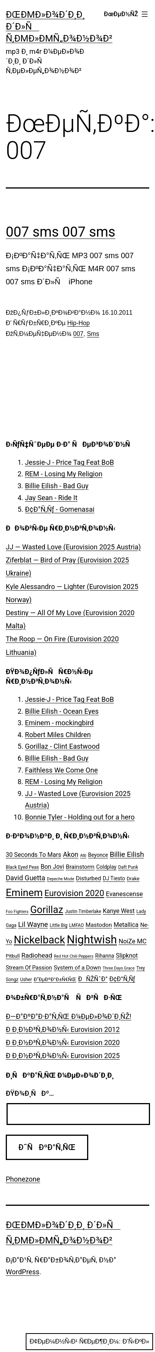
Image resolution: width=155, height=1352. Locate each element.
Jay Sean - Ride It (51, 498)
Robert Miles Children (58, 735)
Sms (93, 333)
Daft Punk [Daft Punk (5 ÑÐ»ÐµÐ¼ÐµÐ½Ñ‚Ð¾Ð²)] (128, 867)
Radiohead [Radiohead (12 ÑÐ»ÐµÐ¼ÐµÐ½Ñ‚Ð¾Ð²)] (36, 955)
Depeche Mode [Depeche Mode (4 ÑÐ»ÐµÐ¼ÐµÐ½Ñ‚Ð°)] (60, 878)
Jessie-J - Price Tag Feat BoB (69, 462)
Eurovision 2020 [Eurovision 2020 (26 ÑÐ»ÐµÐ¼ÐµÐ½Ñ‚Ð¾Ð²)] (74, 893)
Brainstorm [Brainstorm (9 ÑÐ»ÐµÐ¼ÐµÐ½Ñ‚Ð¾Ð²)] (80, 866)
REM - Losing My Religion (63, 474)
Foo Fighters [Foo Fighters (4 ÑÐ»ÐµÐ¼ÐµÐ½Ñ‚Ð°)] (17, 911)
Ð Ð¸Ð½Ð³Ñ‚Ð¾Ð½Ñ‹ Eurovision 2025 (63, 1056)
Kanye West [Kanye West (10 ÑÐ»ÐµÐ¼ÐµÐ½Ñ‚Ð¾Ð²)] (119, 911)
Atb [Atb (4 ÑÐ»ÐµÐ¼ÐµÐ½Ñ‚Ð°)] (83, 855)
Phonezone (23, 1179)
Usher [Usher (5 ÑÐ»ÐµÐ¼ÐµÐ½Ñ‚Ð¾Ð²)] (26, 979)
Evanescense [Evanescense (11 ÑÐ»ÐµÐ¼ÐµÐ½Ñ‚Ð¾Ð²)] (124, 894)
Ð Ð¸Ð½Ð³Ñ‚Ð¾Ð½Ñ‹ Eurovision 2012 (63, 1029)
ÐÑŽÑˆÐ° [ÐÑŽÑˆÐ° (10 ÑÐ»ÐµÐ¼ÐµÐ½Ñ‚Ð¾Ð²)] (92, 979)
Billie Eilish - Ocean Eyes (62, 711)
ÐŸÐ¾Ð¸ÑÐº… (30, 1093)
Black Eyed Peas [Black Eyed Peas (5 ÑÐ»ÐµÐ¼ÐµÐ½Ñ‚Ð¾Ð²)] (22, 867)
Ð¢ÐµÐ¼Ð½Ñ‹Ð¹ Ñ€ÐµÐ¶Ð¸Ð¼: (89, 1341)
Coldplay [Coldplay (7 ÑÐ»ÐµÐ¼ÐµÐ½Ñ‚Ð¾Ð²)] (106, 867)
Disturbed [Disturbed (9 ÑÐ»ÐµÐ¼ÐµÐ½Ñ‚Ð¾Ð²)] (88, 878)
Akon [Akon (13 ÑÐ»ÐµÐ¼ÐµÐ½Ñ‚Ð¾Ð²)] (70, 854)
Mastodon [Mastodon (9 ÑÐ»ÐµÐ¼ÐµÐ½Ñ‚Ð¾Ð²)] (99, 924)
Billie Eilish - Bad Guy (57, 486)
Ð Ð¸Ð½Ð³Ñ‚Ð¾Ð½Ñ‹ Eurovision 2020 (63, 1042)
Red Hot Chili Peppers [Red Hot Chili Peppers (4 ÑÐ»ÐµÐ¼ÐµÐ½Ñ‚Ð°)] (74, 956)
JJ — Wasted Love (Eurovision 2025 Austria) (73, 547)
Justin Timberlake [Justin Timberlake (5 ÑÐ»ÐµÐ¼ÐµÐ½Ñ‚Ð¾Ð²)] (83, 911)
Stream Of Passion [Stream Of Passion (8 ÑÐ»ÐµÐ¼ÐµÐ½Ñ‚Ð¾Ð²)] (29, 968)
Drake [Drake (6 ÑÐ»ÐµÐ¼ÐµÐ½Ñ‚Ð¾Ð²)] (133, 878)
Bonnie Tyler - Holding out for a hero (80, 817)
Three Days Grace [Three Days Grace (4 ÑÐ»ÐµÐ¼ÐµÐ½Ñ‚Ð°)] (119, 968)
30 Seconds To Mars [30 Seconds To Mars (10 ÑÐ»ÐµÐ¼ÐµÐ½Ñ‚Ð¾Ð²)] (33, 854)
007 (78, 333)
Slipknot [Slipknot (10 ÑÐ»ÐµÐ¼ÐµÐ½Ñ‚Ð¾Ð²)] (127, 955)
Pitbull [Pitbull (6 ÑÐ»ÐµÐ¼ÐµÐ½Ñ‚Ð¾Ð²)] (13, 956)
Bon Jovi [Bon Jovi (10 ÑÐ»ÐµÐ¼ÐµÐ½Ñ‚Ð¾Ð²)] (52, 866)
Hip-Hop (78, 323)
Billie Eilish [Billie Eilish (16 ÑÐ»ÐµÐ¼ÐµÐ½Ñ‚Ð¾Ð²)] (127, 854)
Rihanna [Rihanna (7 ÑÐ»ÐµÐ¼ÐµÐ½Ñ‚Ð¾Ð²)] (104, 956)
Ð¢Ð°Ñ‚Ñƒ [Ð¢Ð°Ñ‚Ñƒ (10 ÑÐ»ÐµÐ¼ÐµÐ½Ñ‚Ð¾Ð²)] (122, 979)
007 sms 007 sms (60, 232)
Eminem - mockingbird (59, 723)
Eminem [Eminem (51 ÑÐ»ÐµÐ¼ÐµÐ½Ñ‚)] (24, 892)
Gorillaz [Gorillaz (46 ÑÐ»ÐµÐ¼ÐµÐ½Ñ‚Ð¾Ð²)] (46, 909)
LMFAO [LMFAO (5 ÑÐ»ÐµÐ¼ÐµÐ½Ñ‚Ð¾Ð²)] (76, 925)
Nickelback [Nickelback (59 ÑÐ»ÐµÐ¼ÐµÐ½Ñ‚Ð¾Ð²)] (39, 940)
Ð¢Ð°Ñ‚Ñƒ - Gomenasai (59, 509)
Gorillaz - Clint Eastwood (62, 746)
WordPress (22, 1272)
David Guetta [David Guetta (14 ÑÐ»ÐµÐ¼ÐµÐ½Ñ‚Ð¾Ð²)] (25, 878)
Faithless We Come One (61, 770)
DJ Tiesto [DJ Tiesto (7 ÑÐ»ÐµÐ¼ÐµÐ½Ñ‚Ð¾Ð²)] (114, 878)
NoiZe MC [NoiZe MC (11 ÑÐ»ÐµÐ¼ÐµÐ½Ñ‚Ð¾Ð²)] (133, 941)
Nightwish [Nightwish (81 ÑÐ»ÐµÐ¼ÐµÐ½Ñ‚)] (92, 939)
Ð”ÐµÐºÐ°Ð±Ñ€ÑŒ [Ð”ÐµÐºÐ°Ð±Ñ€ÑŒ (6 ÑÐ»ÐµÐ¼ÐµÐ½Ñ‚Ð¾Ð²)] (55, 979)
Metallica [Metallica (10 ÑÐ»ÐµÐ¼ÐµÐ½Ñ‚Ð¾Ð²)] (126, 924)
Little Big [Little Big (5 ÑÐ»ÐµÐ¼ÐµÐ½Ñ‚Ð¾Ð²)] (59, 925)
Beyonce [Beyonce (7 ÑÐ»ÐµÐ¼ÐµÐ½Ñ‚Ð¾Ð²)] (98, 855)
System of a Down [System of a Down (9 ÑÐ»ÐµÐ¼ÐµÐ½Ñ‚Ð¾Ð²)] (77, 967)
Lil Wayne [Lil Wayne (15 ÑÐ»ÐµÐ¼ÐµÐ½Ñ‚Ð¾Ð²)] (33, 924)
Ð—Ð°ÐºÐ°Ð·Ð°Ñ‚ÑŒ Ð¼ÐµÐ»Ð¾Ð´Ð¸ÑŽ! (68, 1016)
